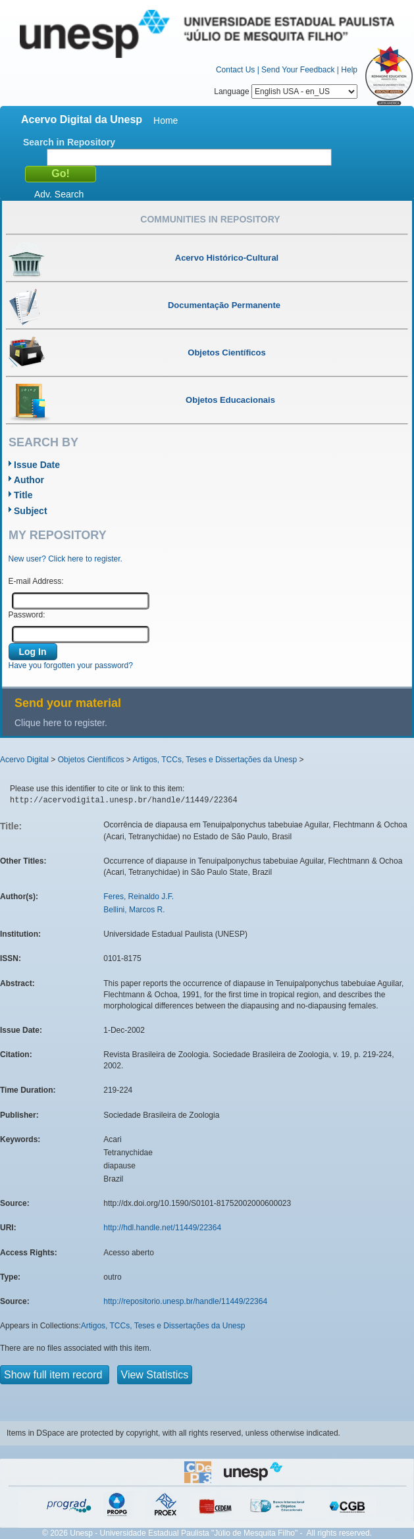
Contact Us (235, 69)
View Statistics (155, 1374)
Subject (30, 511)
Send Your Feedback (297, 69)
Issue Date (37, 464)
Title (23, 495)
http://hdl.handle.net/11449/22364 (162, 1227)
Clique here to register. (60, 722)
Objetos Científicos (91, 759)
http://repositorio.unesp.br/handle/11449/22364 (185, 1301)
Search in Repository (69, 142)
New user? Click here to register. (65, 558)
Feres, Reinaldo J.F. (138, 896)
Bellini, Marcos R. (134, 909)
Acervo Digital (24, 759)
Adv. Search (59, 194)
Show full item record (54, 1374)
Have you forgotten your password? (71, 665)
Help (349, 69)
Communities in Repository (210, 219)
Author (29, 480)
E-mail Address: (36, 581)
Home (165, 120)
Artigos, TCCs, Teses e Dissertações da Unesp (214, 759)
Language (285, 91)
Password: (27, 614)
